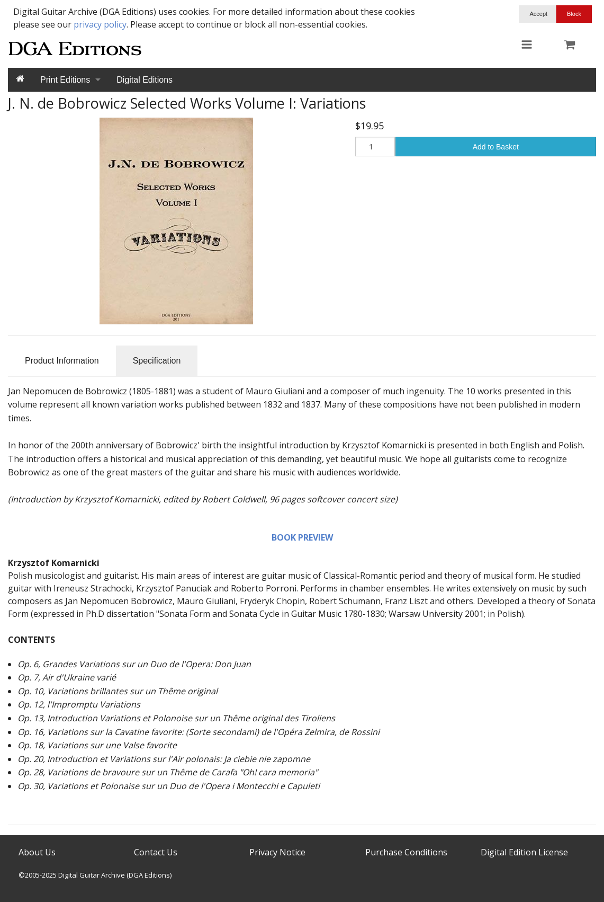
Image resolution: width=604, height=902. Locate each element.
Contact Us (155, 852)
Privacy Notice (277, 852)
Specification (157, 360)
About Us (37, 852)
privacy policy (100, 24)
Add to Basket (496, 147)
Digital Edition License (524, 852)
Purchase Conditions (406, 852)
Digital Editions (144, 79)
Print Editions (65, 79)
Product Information (62, 360)
